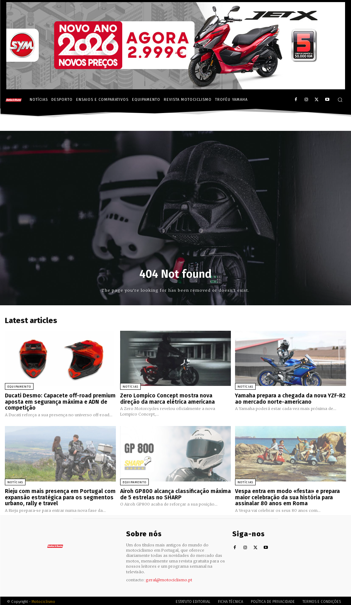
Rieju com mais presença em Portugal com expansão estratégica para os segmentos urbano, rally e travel (58, 496)
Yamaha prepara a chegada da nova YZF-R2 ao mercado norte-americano (289, 398)
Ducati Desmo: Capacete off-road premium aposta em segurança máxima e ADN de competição (59, 401)
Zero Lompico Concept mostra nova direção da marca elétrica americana (166, 398)
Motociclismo (43, 599)
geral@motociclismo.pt (169, 577)
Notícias (130, 386)
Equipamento (19, 386)
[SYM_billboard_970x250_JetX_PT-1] (175, 87)
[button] (340, 99)
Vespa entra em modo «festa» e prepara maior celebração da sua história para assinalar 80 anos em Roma (286, 496)
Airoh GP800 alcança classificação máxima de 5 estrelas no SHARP (173, 493)
